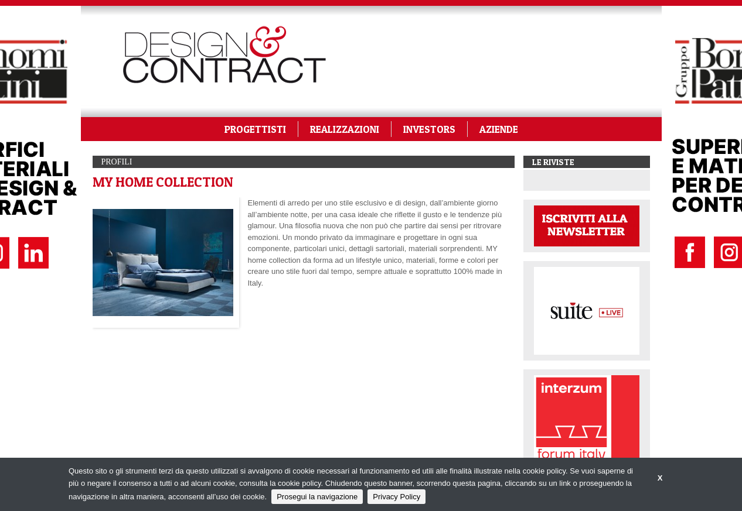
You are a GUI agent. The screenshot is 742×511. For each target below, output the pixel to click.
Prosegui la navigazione (317, 496)
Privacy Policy (396, 496)
